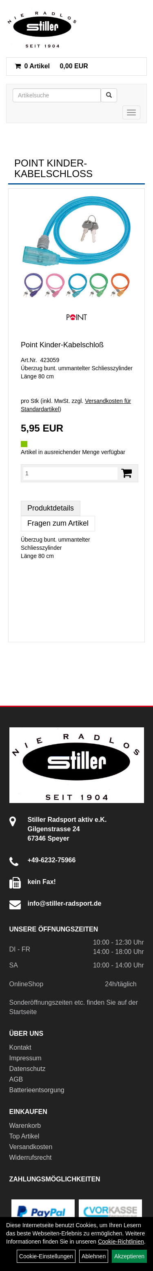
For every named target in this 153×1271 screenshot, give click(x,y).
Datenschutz (27, 1068)
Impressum (25, 1058)
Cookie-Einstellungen (46, 1256)
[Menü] (131, 112)
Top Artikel (24, 1136)
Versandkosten (31, 1146)
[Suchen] (109, 95)
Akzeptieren (129, 1256)
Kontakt (20, 1047)
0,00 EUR (51, 66)
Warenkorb (25, 1125)
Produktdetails (50, 508)
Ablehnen (94, 1256)
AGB (16, 1079)
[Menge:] (70, 473)
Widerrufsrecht (30, 1157)
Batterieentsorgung (36, 1090)
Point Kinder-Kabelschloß (62, 345)
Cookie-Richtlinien (121, 1241)
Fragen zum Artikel (58, 523)
